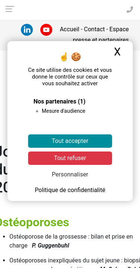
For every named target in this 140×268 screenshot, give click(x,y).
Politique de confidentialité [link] (70, 190)
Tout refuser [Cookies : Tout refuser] (70, 158)
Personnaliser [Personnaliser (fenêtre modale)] (70, 174)
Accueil (70, 29)
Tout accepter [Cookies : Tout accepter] (70, 140)
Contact (94, 29)
